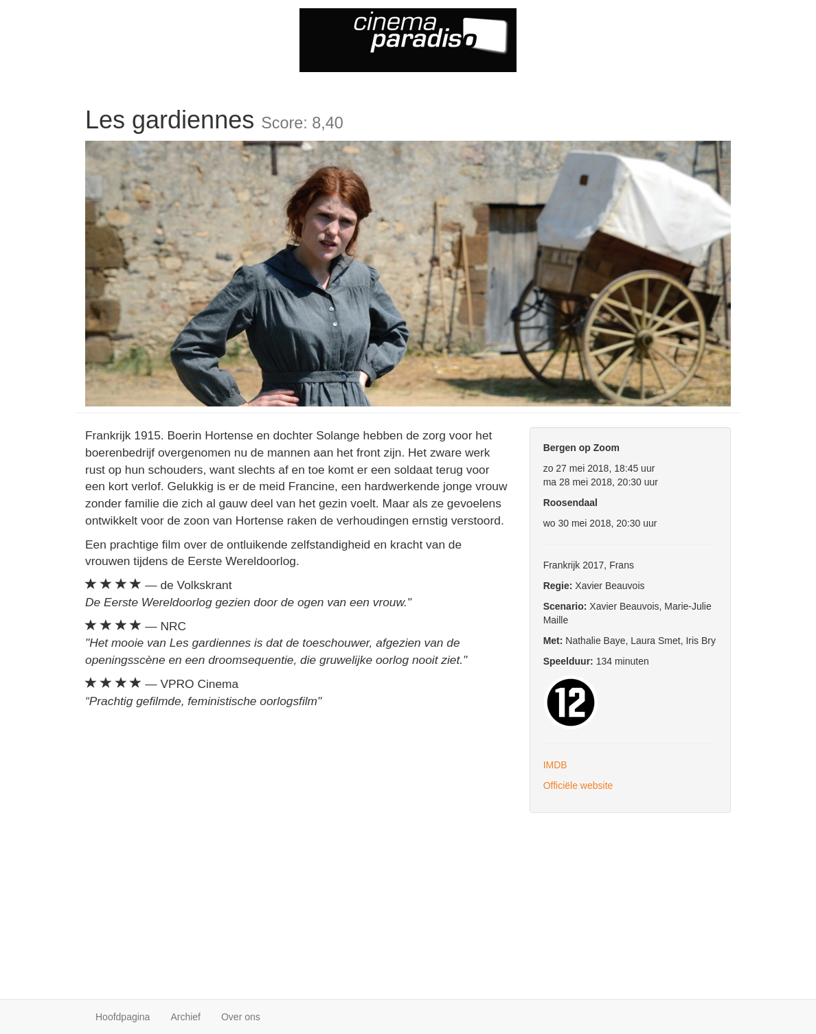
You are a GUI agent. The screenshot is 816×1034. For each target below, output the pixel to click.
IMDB (555, 764)
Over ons (240, 1016)
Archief (185, 1016)
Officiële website (578, 785)
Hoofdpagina (122, 1016)
